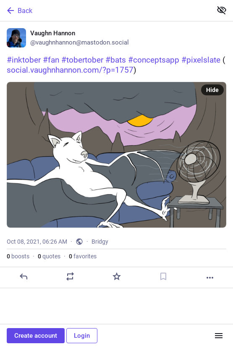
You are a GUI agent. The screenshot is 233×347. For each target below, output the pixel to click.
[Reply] (23, 276)
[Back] (105, 10)
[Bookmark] (163, 276)
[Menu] (218, 335)
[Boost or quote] (70, 276)
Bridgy (100, 241)
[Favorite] (117, 276)
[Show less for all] (221, 10)
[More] (210, 278)
